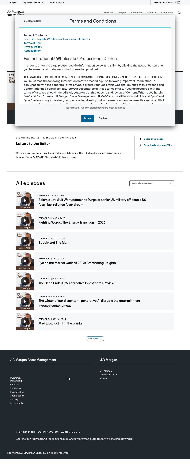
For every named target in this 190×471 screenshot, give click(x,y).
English (13, 2)
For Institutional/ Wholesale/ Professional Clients (57, 39)
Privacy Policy (33, 46)
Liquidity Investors (31, 2)
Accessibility (32, 50)
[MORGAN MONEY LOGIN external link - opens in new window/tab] (166, 2)
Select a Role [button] (33, 21)
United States (55, 2)
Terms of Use (32, 43)
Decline (103, 118)
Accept (87, 118)
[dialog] (95, 235)
